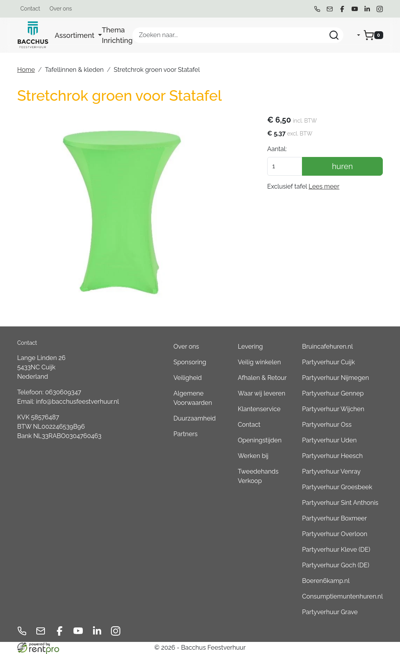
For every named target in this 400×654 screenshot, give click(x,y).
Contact (30, 8)
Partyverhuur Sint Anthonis (340, 502)
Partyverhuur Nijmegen (335, 377)
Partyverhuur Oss (327, 424)
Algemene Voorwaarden (192, 398)
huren (342, 166)
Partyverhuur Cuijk (328, 362)
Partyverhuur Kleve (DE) (336, 549)
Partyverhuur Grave (329, 612)
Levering (250, 346)
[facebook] (342, 9)
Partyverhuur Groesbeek (337, 487)
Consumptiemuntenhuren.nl (342, 596)
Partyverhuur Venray (331, 471)
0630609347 (63, 392)
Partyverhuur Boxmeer (334, 518)
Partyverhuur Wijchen (333, 409)
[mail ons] (330, 9)
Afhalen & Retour (262, 377)
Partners (185, 434)
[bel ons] (317, 9)
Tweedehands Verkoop (258, 476)
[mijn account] (352, 35)
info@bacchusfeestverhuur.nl (77, 401)
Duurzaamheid (194, 418)
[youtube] (355, 9)
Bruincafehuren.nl (327, 346)
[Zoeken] (334, 35)
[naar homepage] (32, 35)
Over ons (61, 8)
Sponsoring (189, 362)
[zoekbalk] (237, 35)
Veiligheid (187, 377)
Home (26, 69)
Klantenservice (259, 409)
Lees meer (324, 186)
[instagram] (380, 9)
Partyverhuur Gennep (333, 393)
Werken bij (253, 456)
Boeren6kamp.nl (326, 581)
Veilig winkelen (259, 362)
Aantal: (277, 149)
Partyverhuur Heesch (332, 456)
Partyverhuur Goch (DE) (335, 565)
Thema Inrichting (117, 35)
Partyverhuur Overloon (334, 534)
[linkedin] (367, 9)
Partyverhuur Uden (329, 440)
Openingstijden (260, 440)
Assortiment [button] (75, 35)
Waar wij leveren (262, 393)
